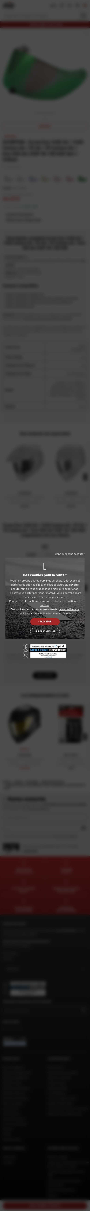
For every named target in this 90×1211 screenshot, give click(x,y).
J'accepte (45, 621)
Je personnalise (45, 631)
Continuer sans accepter (70, 553)
